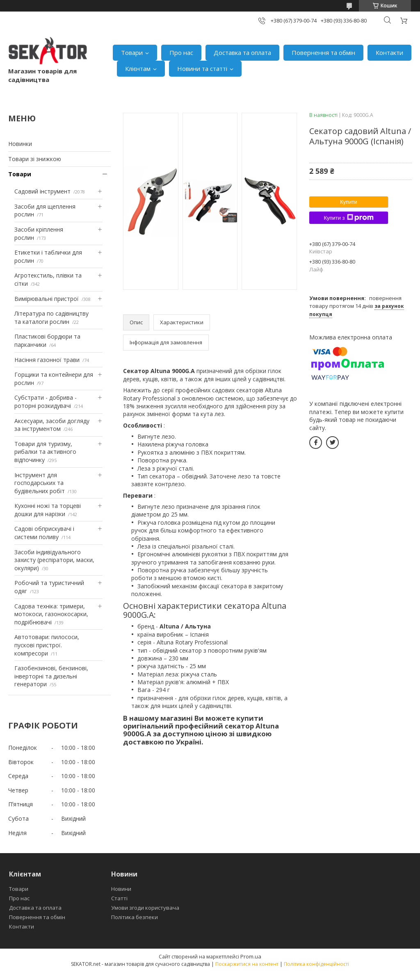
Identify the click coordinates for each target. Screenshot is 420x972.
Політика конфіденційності (316, 964)
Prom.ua (250, 956)
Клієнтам (138, 68)
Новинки (20, 144)
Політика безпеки (134, 917)
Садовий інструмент (42, 191)
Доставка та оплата (242, 52)
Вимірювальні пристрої (46, 299)
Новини (121, 888)
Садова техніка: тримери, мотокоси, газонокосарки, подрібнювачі (51, 614)
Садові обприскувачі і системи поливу (44, 533)
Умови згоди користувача (145, 907)
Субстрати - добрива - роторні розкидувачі (45, 402)
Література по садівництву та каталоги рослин (51, 318)
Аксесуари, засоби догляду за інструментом (51, 425)
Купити (348, 202)
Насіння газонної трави (47, 360)
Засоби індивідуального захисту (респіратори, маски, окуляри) (54, 560)
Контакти (389, 52)
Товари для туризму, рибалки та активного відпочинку (45, 452)
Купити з (348, 217)
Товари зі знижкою (34, 159)
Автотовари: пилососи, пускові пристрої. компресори (46, 645)
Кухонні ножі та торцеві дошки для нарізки (47, 510)
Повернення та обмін (323, 52)
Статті (119, 898)
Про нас (181, 52)
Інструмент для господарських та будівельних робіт (39, 483)
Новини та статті (202, 68)
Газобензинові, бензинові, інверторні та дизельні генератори (51, 676)
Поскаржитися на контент (246, 964)
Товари (132, 52)
